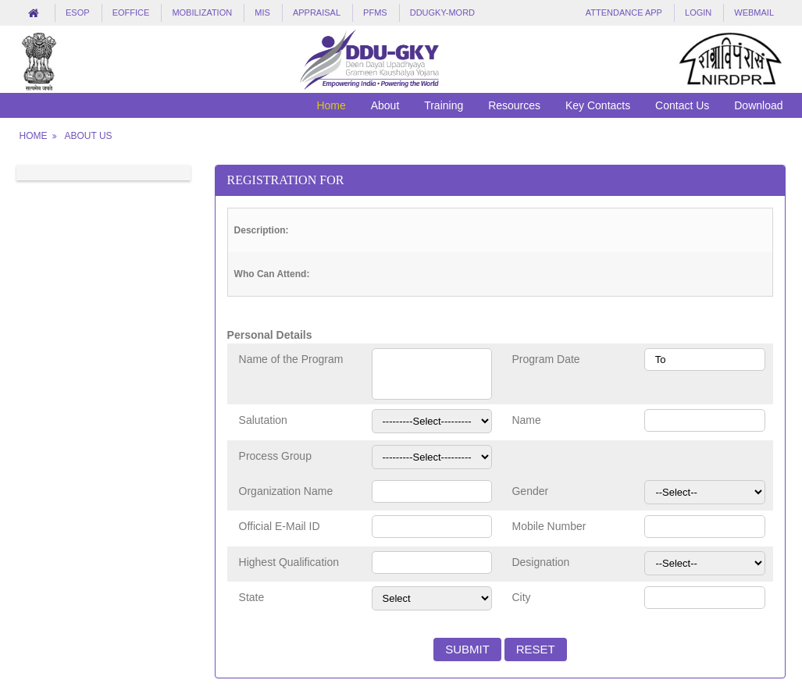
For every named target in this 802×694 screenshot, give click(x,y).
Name (525, 420)
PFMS (375, 12)
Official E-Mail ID (279, 526)
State (252, 597)
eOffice (131, 12)
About (385, 105)
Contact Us (682, 105)
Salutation (263, 420)
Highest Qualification (289, 562)
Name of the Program (291, 359)
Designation (540, 562)
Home (330, 105)
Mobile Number (548, 526)
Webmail (754, 12)
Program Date (545, 359)
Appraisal (316, 12)
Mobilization (202, 12)
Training (443, 105)
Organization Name (286, 491)
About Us (88, 135)
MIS (262, 12)
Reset (535, 649)
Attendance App (624, 12)
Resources (514, 105)
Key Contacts (597, 105)
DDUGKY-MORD (442, 12)
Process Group (275, 456)
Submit (467, 649)
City (520, 597)
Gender (529, 491)
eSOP (78, 12)
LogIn (698, 12)
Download (758, 105)
